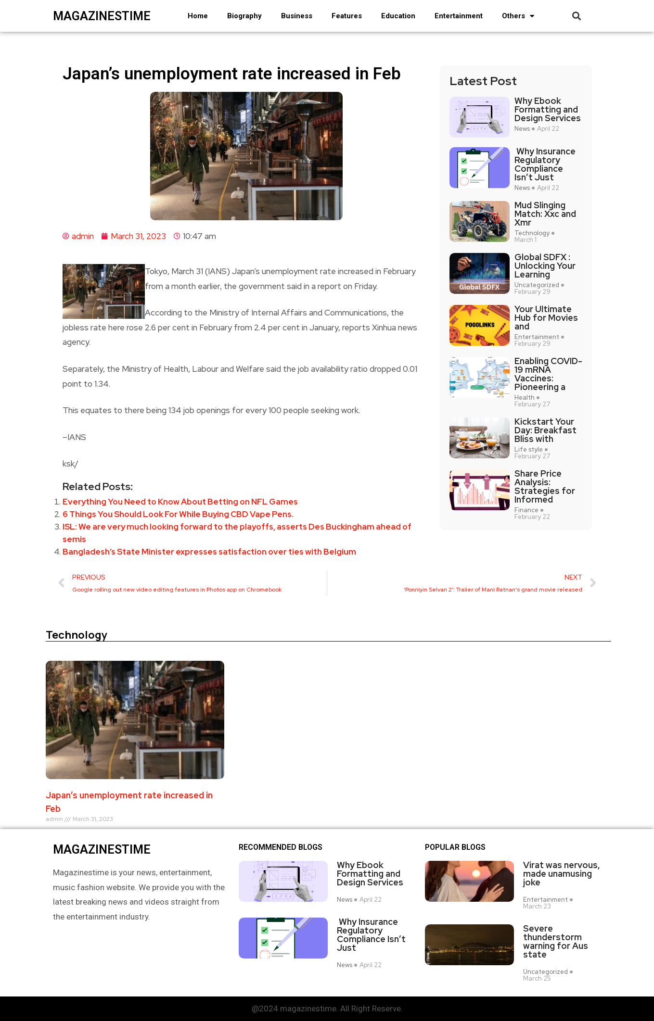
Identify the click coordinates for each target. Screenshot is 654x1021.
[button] (577, 16)
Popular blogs (455, 847)
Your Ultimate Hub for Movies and (546, 318)
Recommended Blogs (280, 847)
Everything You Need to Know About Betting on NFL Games (180, 501)
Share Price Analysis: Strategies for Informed (544, 486)
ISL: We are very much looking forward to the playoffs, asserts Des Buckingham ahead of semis (237, 532)
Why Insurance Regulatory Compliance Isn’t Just (545, 164)
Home (198, 16)
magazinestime (102, 16)
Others (518, 16)
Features (347, 16)
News (522, 129)
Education (398, 16)
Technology (532, 233)
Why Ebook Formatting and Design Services (547, 110)
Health (524, 397)
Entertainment (459, 16)
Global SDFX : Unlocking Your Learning (545, 266)
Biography (244, 16)
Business (296, 16)
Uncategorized (536, 285)
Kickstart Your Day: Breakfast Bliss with (545, 430)
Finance (526, 510)
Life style (528, 449)
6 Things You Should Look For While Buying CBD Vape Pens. (178, 514)
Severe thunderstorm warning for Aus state (555, 941)
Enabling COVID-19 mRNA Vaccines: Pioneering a (548, 374)
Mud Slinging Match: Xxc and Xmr (545, 214)
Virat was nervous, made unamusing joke (561, 874)
